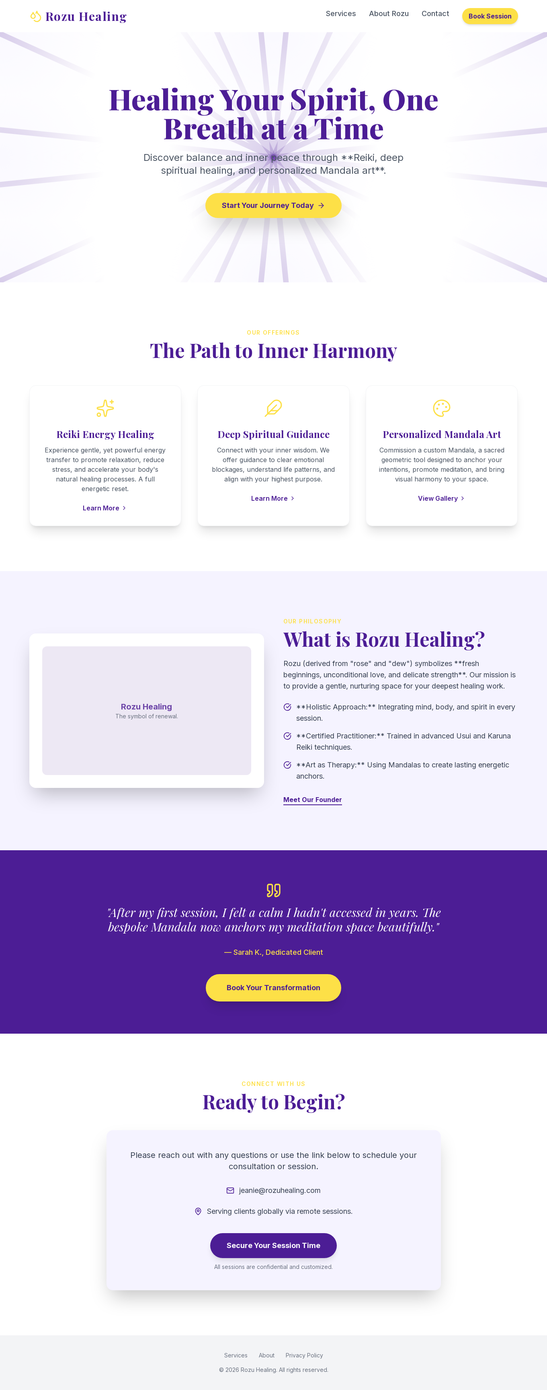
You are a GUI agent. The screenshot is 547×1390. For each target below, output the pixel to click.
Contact (435, 13)
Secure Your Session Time (273, 1245)
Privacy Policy (304, 1355)
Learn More (105, 508)
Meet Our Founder (312, 800)
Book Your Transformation (273, 987)
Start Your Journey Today (273, 205)
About (267, 1355)
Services (341, 13)
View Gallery (442, 498)
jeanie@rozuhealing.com (280, 1190)
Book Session (490, 16)
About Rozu (389, 13)
